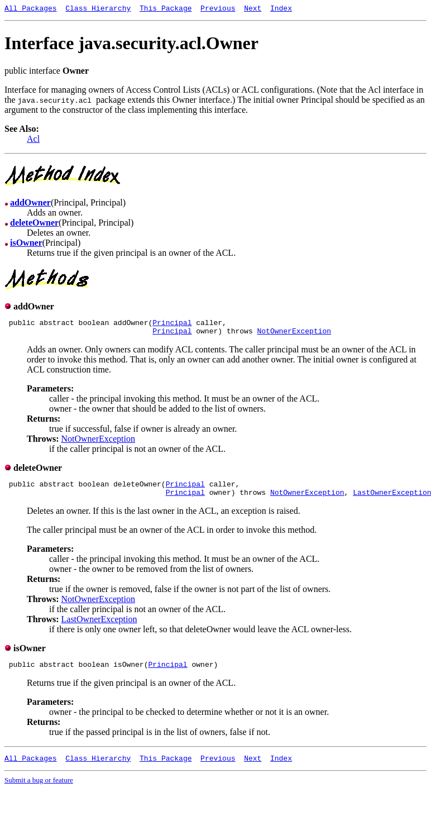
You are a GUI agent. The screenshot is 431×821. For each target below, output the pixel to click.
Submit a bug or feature (38, 791)
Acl (33, 140)
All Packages (30, 9)
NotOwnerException (294, 336)
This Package (166, 9)
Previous (217, 9)
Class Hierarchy (98, 9)
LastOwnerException (99, 627)
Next (252, 9)
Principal (171, 326)
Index (281, 9)
